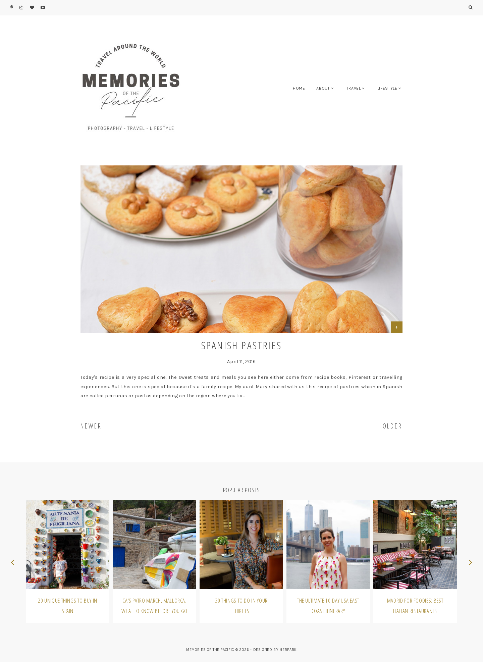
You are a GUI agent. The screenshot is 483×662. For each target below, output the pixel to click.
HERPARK (288, 650)
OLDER (393, 425)
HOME (299, 88)
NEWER (91, 425)
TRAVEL (353, 88)
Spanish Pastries (241, 345)
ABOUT (323, 88)
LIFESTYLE (387, 88)
